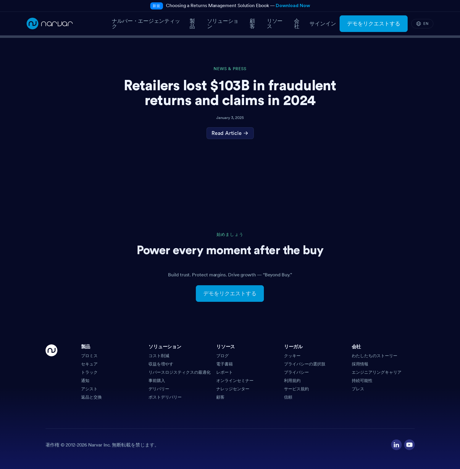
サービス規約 (296, 388)
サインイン (322, 23)
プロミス (89, 355)
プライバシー (296, 372)
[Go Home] (51, 372)
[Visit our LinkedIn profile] (396, 444)
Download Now (293, 5)
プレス (358, 388)
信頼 (288, 397)
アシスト (89, 388)
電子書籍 (224, 364)
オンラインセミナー (235, 380)
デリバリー (159, 388)
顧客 (220, 397)
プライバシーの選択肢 (304, 364)
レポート (224, 372)
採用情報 (360, 364)
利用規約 (292, 380)
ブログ (222, 355)
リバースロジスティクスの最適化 (180, 372)
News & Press (230, 68)
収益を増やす (161, 364)
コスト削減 (159, 355)
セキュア (89, 364)
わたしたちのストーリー (374, 355)
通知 (85, 380)
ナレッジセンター (232, 388)
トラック (89, 372)
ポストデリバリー (165, 397)
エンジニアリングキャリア (376, 372)
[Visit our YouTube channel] (409, 444)
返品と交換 (91, 397)
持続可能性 (362, 380)
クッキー (292, 355)
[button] (112, 348)
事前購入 (157, 380)
